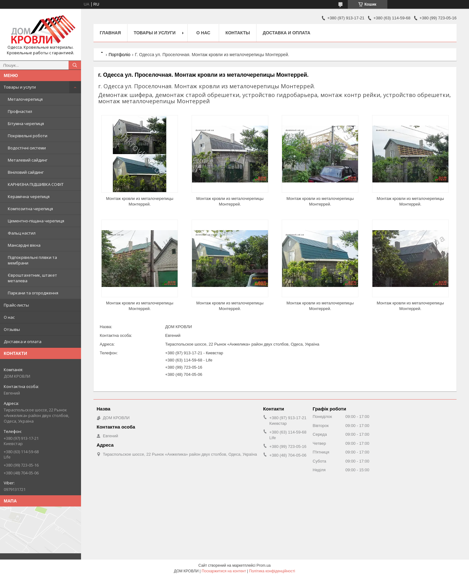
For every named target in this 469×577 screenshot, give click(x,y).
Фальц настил (22, 233)
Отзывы (12, 329)
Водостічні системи (27, 148)
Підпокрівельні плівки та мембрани (32, 260)
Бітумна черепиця (26, 123)
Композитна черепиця (30, 208)
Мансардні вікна (24, 245)
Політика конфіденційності (272, 571)
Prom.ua (263, 565)
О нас (9, 317)
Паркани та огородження (33, 293)
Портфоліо (119, 54)
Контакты (237, 32)
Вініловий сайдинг (26, 172)
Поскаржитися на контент (224, 571)
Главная (110, 32)
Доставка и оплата (22, 341)
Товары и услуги (20, 87)
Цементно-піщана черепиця (36, 221)
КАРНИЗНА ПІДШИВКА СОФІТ (36, 184)
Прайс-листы (16, 305)
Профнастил (20, 111)
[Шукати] (75, 65)
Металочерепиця (25, 99)
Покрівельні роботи (27, 135)
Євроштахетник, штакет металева (32, 278)
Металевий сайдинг (27, 160)
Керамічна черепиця (29, 196)
